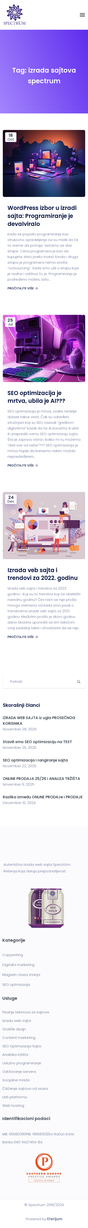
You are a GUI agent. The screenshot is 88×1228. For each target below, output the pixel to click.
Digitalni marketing (18, 964)
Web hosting (13, 1105)
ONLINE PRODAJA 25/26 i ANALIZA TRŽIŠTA (41, 778)
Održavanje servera (19, 1071)
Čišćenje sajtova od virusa (25, 1088)
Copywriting (12, 954)
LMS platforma (14, 1097)
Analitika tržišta (15, 1054)
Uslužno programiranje (21, 1063)
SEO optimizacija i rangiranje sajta (36, 760)
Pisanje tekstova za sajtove (25, 1012)
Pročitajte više (23, 288)
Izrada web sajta (16, 1020)
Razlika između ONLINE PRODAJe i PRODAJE (43, 797)
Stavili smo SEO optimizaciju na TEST (37, 742)
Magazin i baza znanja (21, 974)
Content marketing (18, 1037)
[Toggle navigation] (82, 15)
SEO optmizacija (16, 984)
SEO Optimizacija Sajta (21, 1046)
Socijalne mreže (16, 1080)
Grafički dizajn (14, 1029)
